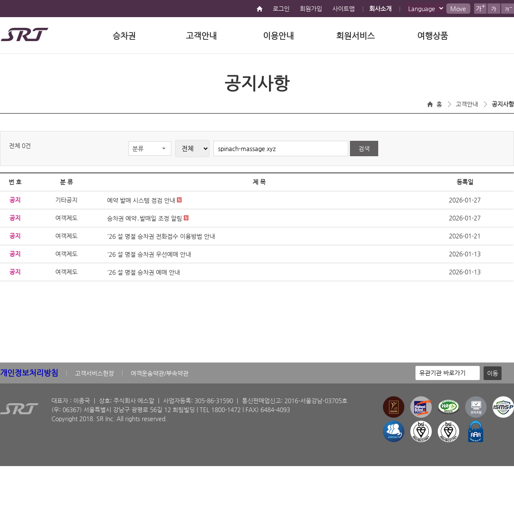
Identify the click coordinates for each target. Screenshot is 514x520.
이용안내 (278, 35)
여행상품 (432, 35)
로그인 (281, 8)
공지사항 (503, 104)
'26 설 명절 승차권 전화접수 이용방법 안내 (161, 236)
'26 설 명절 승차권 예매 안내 (143, 272)
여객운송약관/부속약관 (159, 373)
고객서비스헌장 (94, 373)
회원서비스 (355, 35)
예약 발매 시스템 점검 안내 (144, 200)
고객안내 (201, 35)
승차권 (124, 35)
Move (458, 8)
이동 (492, 373)
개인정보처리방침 (29, 372)
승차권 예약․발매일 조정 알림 (147, 218)
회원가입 (311, 8)
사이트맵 (343, 9)
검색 (364, 148)
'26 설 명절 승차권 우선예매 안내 (149, 254)
